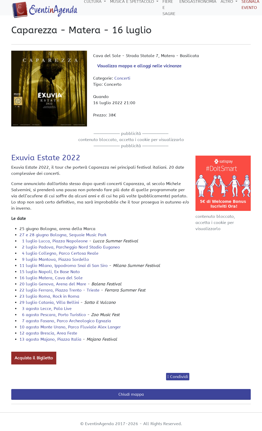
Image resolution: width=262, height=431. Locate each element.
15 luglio (49, 271)
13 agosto (50, 339)
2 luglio (69, 247)
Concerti (122, 78)
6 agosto (52, 314)
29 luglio (49, 302)
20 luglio (52, 284)
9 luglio (54, 259)
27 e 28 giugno (62, 234)
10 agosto (70, 327)
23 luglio (49, 296)
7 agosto (65, 320)
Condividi (179, 376)
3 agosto (45, 308)
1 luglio (53, 241)
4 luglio (59, 253)
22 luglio (59, 290)
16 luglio (51, 277)
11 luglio (63, 265)
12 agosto (48, 333)
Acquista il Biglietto (34, 357)
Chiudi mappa (131, 394)
